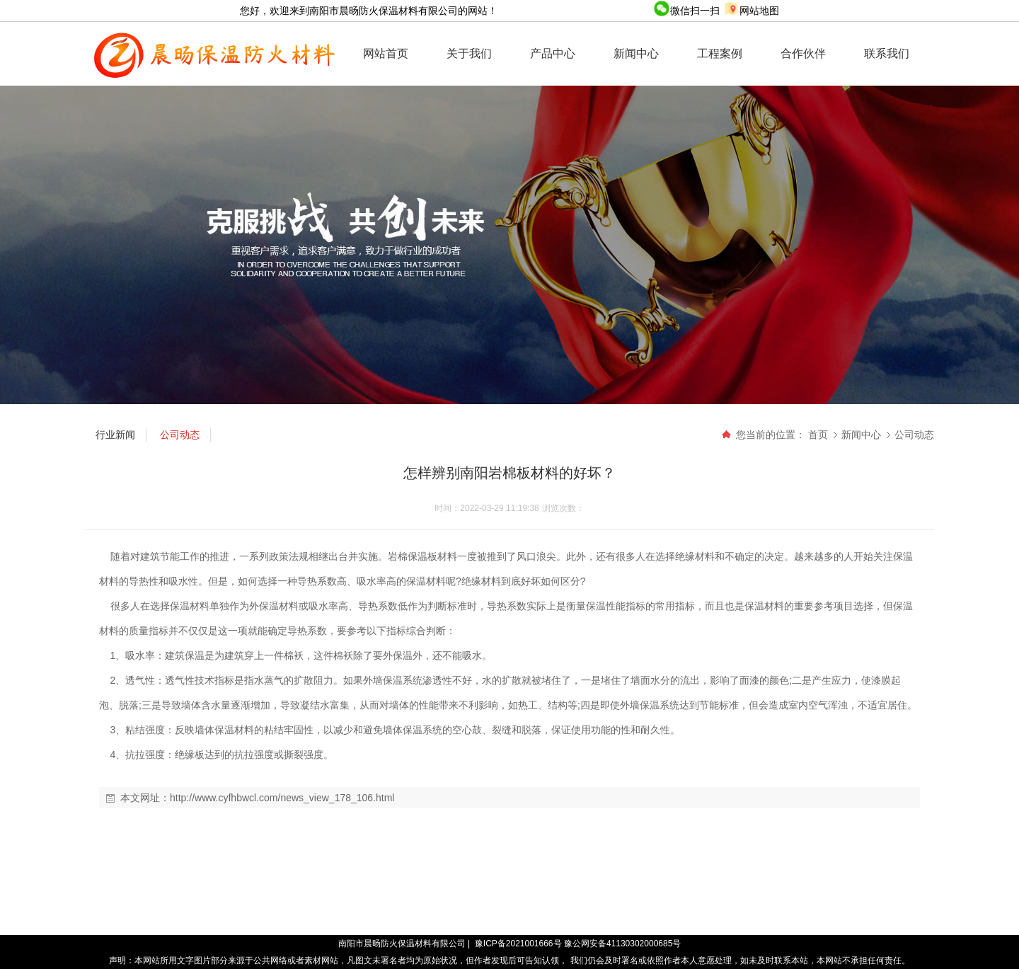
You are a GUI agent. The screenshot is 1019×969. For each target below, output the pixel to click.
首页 (818, 434)
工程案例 (719, 53)
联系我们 (886, 53)
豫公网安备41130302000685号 (622, 943)
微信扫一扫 (687, 10)
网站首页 (385, 53)
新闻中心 (636, 53)
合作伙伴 (803, 53)
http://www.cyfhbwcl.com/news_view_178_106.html (282, 797)
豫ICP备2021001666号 (518, 943)
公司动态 (914, 434)
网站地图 (750, 10)
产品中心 (552, 53)
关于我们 (469, 53)
